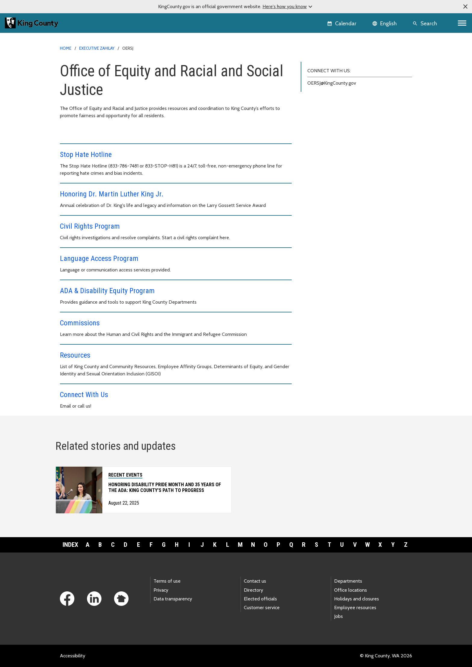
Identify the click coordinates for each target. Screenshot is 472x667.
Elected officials (260, 599)
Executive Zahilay (96, 48)
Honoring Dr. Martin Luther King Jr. (111, 194)
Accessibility (72, 656)
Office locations (350, 590)
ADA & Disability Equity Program (107, 291)
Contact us (255, 581)
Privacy (161, 590)
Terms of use (167, 581)
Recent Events (125, 475)
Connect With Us (84, 394)
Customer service (262, 607)
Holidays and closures (356, 599)
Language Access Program (99, 258)
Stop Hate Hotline (86, 154)
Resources (75, 355)
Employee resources (355, 607)
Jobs (338, 616)
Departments (348, 581)
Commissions (80, 323)
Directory (253, 590)
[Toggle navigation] (462, 23)
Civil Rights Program (90, 226)
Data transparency (173, 599)
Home (65, 48)
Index (70, 544)
